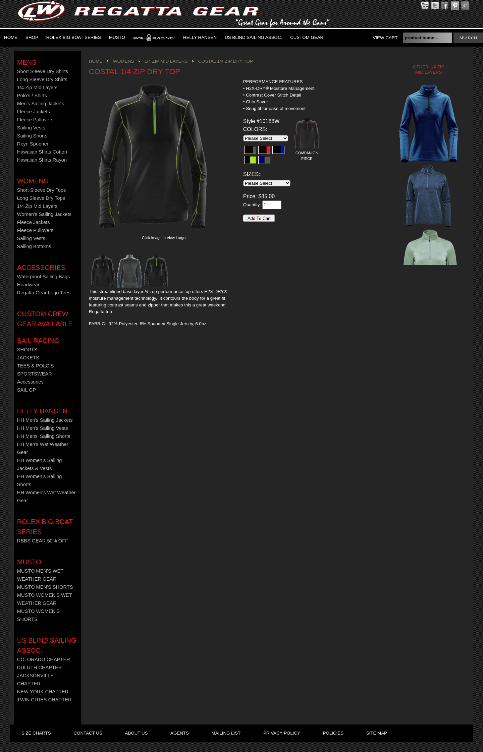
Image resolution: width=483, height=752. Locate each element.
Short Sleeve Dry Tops (41, 190)
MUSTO (117, 37)
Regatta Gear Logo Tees (43, 292)
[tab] (281, 82)
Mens (27, 62)
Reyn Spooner (33, 144)
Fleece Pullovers (35, 119)
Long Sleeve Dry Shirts (42, 79)
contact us (87, 733)
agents (179, 733)
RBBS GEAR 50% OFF (42, 540)
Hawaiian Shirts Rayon (42, 160)
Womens (32, 181)
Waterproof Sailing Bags (43, 276)
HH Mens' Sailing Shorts (43, 436)
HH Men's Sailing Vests (42, 428)
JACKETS (28, 357)
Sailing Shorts (32, 135)
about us (136, 733)
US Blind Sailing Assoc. (253, 37)
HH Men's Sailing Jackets (45, 420)
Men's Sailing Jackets (40, 103)
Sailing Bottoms (34, 246)
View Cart (385, 37)
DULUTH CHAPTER (39, 667)
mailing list (226, 733)
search (468, 37)
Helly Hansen (200, 37)
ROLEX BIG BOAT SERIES (73, 37)
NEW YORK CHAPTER (43, 691)
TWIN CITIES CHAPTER (44, 699)
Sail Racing (38, 340)
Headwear (28, 284)
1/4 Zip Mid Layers (37, 87)
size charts (36, 733)
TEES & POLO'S (35, 365)
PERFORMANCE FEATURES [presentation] (273, 81)
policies (333, 733)
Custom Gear (306, 37)
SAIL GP (26, 390)
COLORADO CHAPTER (43, 659)
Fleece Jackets (33, 111)
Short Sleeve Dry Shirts (42, 71)
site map (376, 733)
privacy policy (281, 733)
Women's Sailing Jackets (44, 214)
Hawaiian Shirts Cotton (42, 152)
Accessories (41, 267)
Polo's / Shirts (32, 95)
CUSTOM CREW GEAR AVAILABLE (45, 319)
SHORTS (27, 349)
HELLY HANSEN (42, 411)
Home (10, 37)
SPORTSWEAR (34, 374)
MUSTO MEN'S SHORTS (45, 587)
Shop (31, 37)
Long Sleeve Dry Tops (41, 198)
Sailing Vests (31, 127)
